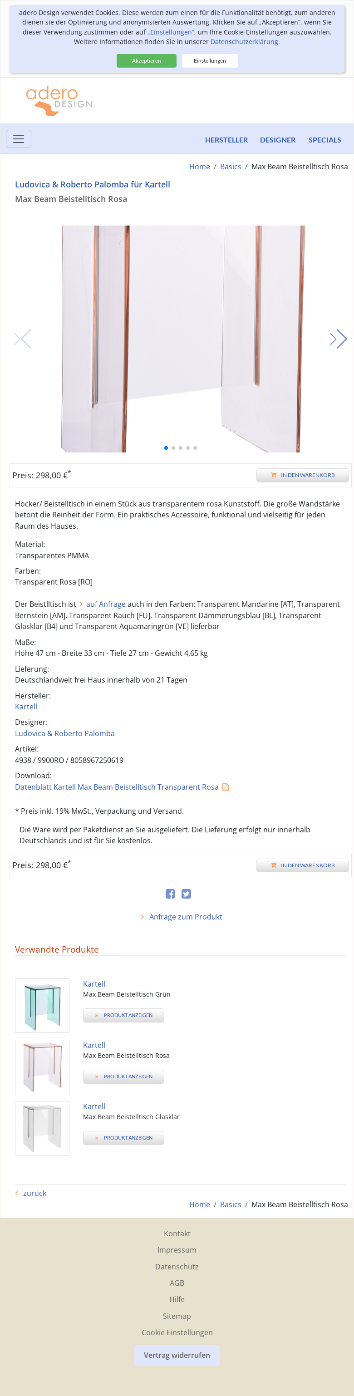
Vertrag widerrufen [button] (177, 1355)
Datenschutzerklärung (244, 41)
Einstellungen (210, 60)
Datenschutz (177, 1266)
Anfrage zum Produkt (185, 917)
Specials (325, 139)
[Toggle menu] (18, 139)
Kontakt (177, 1233)
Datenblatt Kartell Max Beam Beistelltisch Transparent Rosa (117, 786)
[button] (338, 339)
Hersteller (224, 139)
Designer (277, 139)
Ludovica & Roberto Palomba (65, 733)
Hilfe (177, 1299)
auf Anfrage (106, 604)
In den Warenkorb (302, 475)
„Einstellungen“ (171, 32)
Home (199, 167)
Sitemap (177, 1316)
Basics (230, 167)
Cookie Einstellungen (177, 1332)
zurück (33, 1193)
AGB (177, 1283)
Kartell (26, 707)
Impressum (177, 1249)
